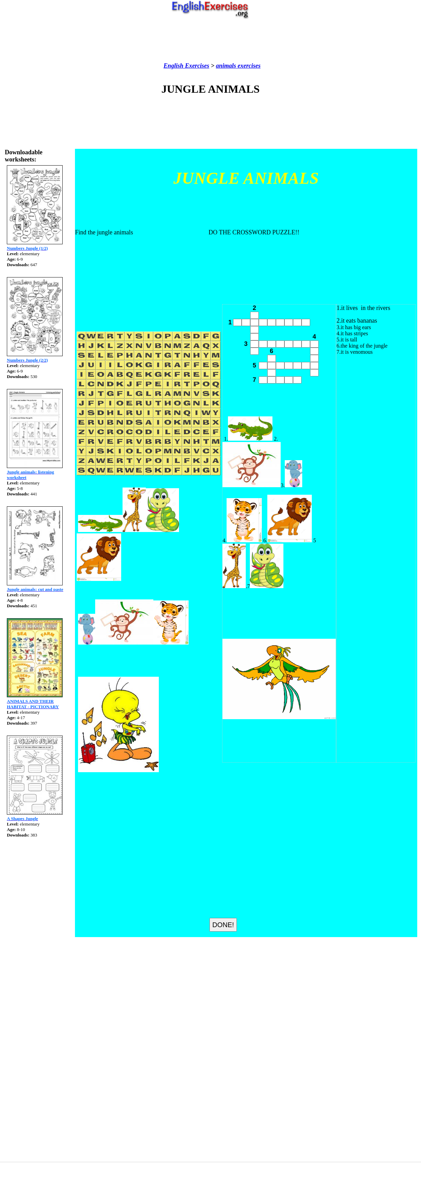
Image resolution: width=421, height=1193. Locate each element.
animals (226, 65)
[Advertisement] (210, 40)
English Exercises (186, 65)
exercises (248, 65)
